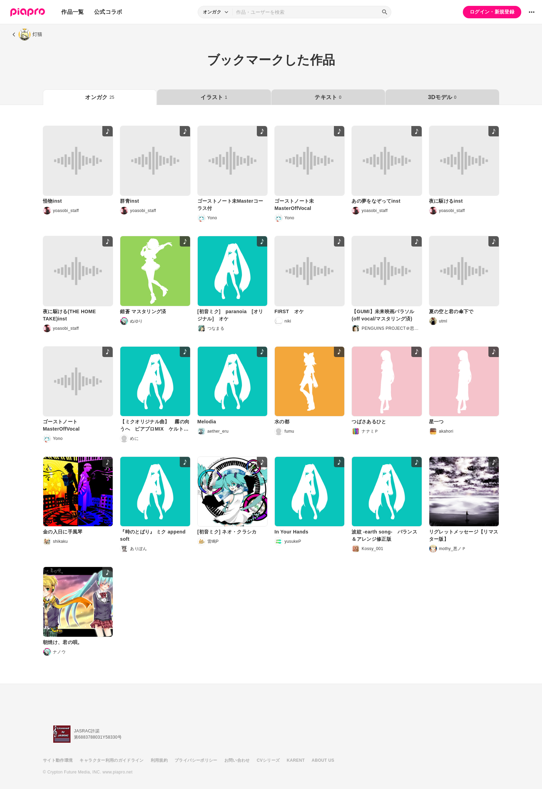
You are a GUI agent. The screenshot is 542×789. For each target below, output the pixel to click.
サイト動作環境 (58, 760)
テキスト (328, 97)
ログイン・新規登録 (492, 12)
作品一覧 (72, 12)
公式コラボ (108, 12)
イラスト (213, 97)
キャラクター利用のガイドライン (111, 760)
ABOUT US (323, 760)
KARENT (296, 760)
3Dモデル (442, 97)
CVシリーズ (268, 760)
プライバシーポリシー (196, 760)
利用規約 (159, 760)
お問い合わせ (237, 760)
